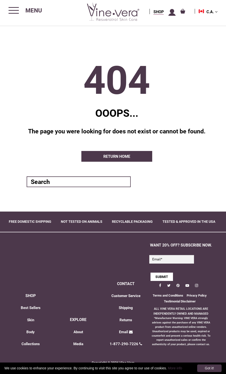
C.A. (211, 12)
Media (78, 344)
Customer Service (125, 296)
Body (30, 332)
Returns (125, 320)
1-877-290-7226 (126, 344)
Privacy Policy (197, 295)
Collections (31, 344)
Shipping (126, 308)
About (78, 332)
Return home (116, 156)
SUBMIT (161, 277)
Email (126, 332)
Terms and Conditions (168, 295)
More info (175, 368)
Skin (30, 320)
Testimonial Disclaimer (180, 301)
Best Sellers (31, 308)
